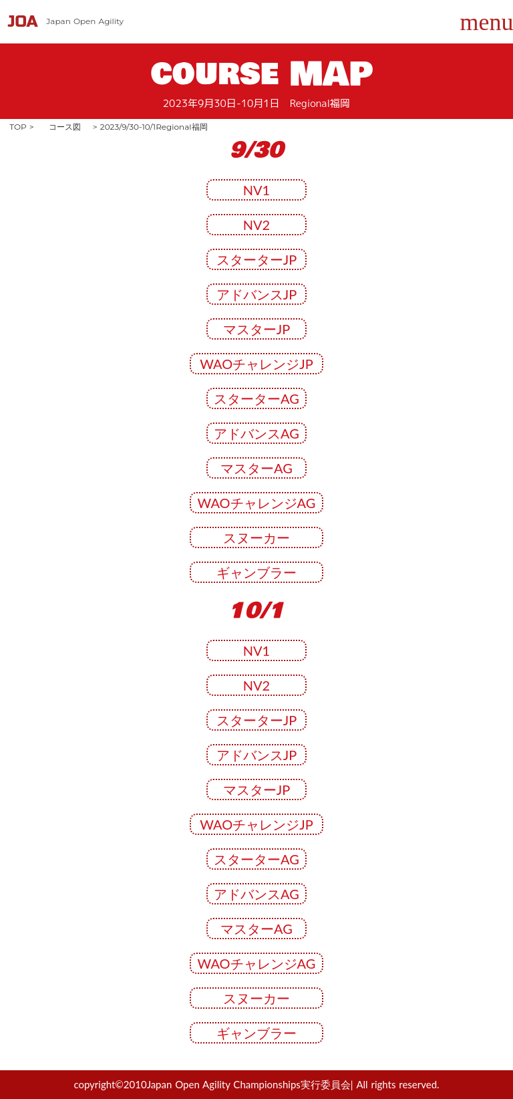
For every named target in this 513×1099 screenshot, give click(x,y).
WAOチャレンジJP (256, 364)
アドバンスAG (256, 433)
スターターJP (256, 259)
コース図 (65, 127)
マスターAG (256, 468)
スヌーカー (256, 537)
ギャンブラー (256, 572)
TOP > (22, 127)
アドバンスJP (256, 294)
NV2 (256, 225)
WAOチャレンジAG (257, 503)
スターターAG (256, 398)
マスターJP (256, 329)
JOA (23, 21)
